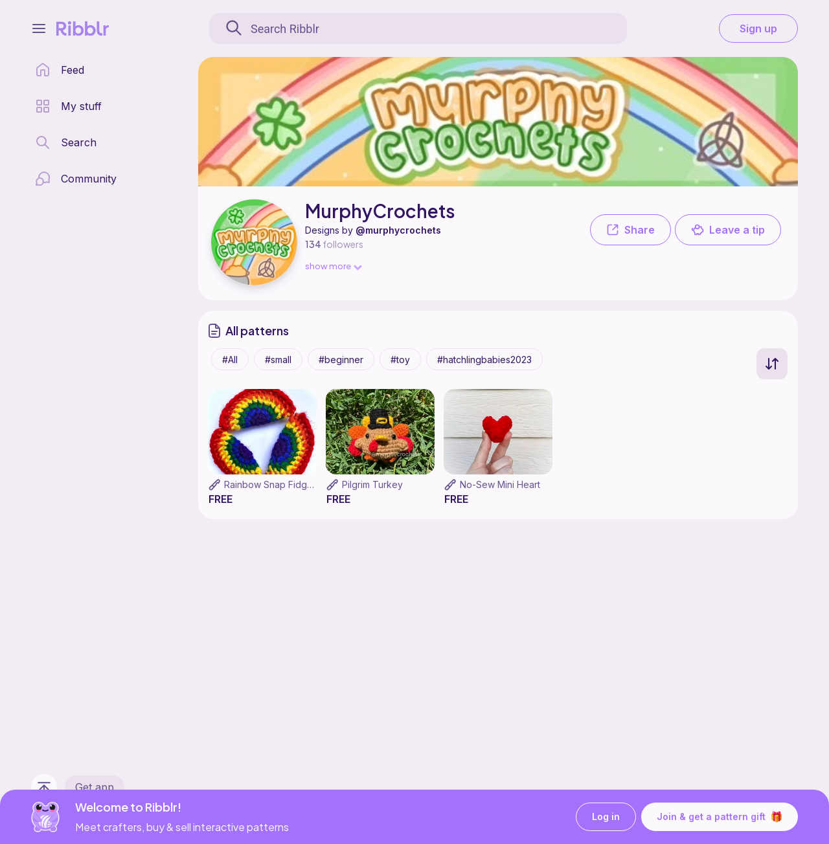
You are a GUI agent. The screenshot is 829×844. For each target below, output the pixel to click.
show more (333, 265)
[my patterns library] (68, 106)
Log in (606, 817)
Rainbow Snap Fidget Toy (279, 484)
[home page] (59, 70)
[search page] (66, 142)
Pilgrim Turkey (372, 484)
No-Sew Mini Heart (500, 484)
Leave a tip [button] (728, 229)
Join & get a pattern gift (719, 817)
